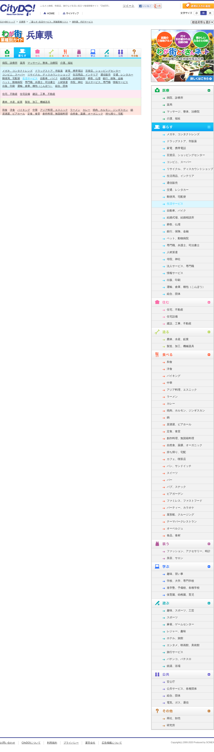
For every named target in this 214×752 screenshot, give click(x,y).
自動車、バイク (49, 78)
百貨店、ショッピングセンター (103, 70)
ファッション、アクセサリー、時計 (188, 551)
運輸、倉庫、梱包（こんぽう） (35, 86)
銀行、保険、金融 (113, 78)
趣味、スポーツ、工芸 (180, 610)
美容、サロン (175, 558)
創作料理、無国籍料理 (55, 113)
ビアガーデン (175, 493)
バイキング (23, 109)
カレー (86, 109)
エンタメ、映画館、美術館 (183, 645)
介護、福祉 (66, 62)
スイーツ (172, 472)
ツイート (128, 5)
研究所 (171, 725)
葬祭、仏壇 (94, 78)
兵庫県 (22, 22)
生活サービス (30, 78)
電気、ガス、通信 (178, 702)
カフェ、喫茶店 (176, 459)
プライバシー (71, 742)
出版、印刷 (8, 86)
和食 (4, 109)
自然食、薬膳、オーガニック (86, 113)
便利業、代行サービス (82, 22)
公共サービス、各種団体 (182, 688)
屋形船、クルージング (180, 514)
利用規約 (52, 742)
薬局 (22, 62)
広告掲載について (112, 742)
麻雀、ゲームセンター (180, 624)
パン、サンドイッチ (179, 466)
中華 (35, 109)
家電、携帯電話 (74, 70)
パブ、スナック (176, 486)
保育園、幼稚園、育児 (180, 594)
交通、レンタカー (123, 74)
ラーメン (75, 109)
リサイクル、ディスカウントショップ (48, 74)
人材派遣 (63, 82)
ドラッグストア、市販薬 (49, 70)
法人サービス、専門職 (98, 82)
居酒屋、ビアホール (13, 113)
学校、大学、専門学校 (180, 580)
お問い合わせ (7, 742)
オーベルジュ (175, 528)
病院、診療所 (9, 62)
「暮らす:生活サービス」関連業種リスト (48, 22)
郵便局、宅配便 (11, 78)
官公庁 (171, 681)
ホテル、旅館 (175, 638)
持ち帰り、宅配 (114, 113)
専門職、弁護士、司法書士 (40, 82)
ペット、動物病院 (12, 82)
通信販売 (105, 74)
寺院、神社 (76, 82)
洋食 (12, 109)
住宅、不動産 (9, 94)
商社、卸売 (173, 718)
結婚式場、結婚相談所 (72, 78)
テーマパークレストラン (182, 521)
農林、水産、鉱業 (12, 101)
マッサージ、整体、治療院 (42, 62)
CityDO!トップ (7, 22)
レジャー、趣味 (176, 631)
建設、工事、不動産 (44, 94)
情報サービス (120, 82)
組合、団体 (61, 86)
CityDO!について (31, 742)
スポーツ (172, 617)
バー (169, 479)
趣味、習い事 (175, 573)
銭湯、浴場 (173, 665)
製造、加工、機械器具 (37, 101)
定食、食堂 (33, 113)
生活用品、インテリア (85, 74)
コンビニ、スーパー (13, 74)
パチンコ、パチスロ (179, 659)
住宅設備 (25, 94)
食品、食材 (173, 535)
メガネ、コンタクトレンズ (17, 70)
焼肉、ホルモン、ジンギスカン (110, 109)
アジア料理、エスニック (54, 109)
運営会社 (90, 742)
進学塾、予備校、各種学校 (183, 587)
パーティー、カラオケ (180, 507)
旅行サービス (175, 652)
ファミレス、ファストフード (184, 500)
